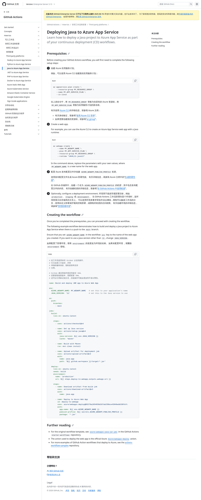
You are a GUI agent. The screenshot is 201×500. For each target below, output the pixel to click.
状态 (78, 490)
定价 (84, 490)
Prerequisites (58, 53)
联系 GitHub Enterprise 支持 (89, 16)
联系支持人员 (53, 474)
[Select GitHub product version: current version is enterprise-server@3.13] (40, 4)
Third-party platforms (98, 24)
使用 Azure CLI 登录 (85, 115)
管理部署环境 (64, 206)
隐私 (73, 490)
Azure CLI (64, 110)
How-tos (65, 24)
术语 (67, 490)
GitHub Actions (13, 17)
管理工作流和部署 (79, 24)
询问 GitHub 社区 (55, 471)
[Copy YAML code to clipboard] (135, 254)
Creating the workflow (65, 215)
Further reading (60, 425)
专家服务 (91, 490)
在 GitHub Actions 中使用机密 (111, 188)
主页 (6, 12)
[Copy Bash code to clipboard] (135, 81)
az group (91, 119)
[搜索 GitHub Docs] (173, 4)
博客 (99, 490)
